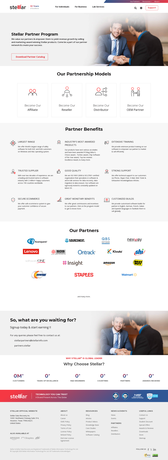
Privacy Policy (66, 425)
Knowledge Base (92, 425)
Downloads (143, 431)
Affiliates (114, 427)
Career (63, 418)
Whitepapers (91, 431)
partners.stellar (22, 345)
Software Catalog (92, 435)
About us (64, 415)
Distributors (115, 434)
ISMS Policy (65, 421)
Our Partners (135, 1)
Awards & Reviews (146, 428)
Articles (88, 418)
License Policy (66, 431)
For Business (81, 6)
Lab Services (98, 6)
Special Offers (144, 425)
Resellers (114, 430)
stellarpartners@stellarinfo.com (31, 340)
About (156, 1)
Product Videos (92, 421)
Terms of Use (66, 428)
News (113, 415)
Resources (146, 1)
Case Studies (91, 428)
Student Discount (146, 421)
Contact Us (143, 415)
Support (142, 418)
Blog (87, 415)
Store (141, 435)
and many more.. (84, 296)
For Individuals (62, 6)
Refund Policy (66, 435)
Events (113, 418)
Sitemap (142, 438)
